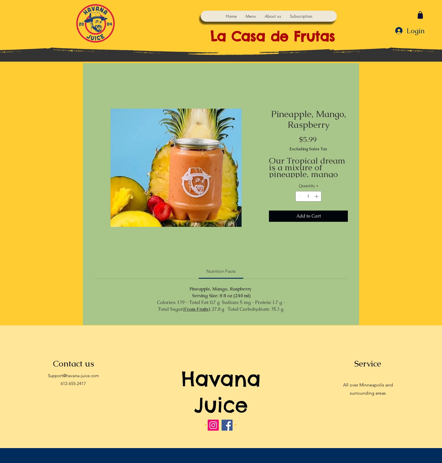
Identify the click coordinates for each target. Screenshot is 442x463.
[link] (221, 271)
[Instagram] (213, 425)
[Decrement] (299, 196)
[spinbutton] (308, 196)
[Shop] (420, 15)
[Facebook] (227, 425)
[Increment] (317, 196)
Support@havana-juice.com (73, 375)
